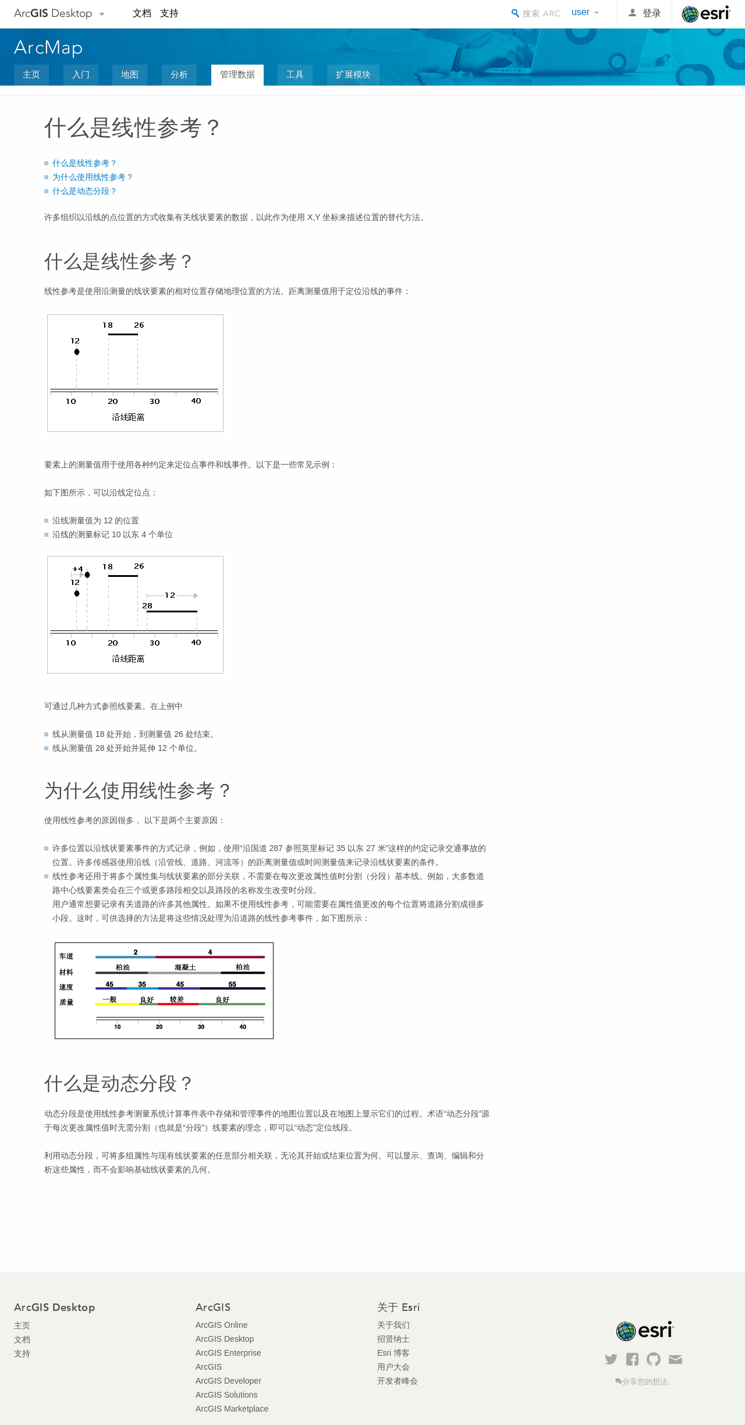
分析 (179, 74)
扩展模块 (353, 74)
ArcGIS (209, 1366)
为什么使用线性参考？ (93, 177)
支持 (169, 13)
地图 (130, 74)
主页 (31, 74)
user (581, 12)
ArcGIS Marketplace (232, 1408)
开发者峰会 (397, 1380)
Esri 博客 (393, 1352)
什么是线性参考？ (85, 163)
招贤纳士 (393, 1339)
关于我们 (393, 1325)
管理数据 (237, 74)
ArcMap (49, 47)
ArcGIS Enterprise (228, 1352)
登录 (652, 13)
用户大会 (393, 1366)
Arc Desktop (53, 13)
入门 (81, 74)
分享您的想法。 (648, 1382)
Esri (706, 14)
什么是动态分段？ (85, 191)
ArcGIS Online (221, 1325)
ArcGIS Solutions (227, 1394)
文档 (142, 13)
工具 (295, 74)
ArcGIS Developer (228, 1380)
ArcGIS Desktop (225, 1339)
